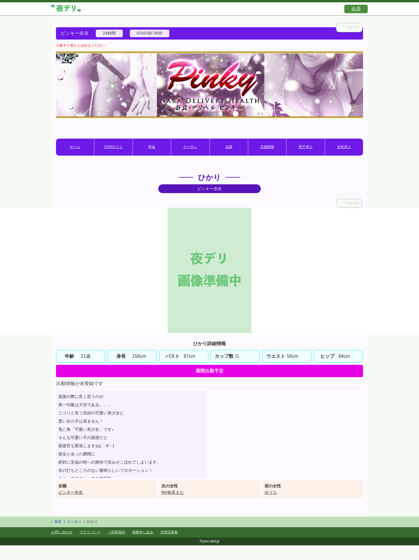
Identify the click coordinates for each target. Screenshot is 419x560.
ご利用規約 (116, 532)
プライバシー (90, 532)
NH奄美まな (172, 492)
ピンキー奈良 (70, 492)
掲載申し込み (142, 532)
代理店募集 (169, 532)
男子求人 (306, 147)
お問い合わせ (61, 532)
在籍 (228, 147)
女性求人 (344, 147)
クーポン (190, 147)
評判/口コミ (113, 147)
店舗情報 (267, 147)
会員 (356, 8)
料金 (151, 147)
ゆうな (271, 492)
